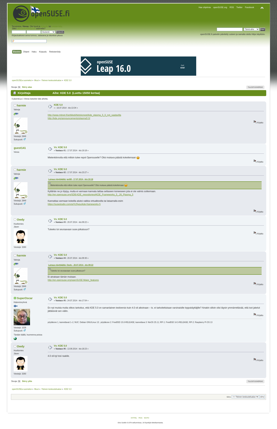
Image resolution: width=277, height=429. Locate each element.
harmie (21, 105)
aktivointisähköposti (26, 28)
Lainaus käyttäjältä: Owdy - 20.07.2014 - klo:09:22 (70, 265)
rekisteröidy (56, 26)
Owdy (20, 219)
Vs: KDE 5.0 (60, 147)
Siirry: (229, 397)
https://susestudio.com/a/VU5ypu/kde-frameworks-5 (74, 204)
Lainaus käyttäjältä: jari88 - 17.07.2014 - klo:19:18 (70, 179)
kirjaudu (44, 26)
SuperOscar (25, 298)
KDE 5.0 (58, 105)
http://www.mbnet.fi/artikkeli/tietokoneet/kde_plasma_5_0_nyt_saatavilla (84, 115)
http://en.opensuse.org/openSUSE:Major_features (73, 280)
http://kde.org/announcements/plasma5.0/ (69, 118)
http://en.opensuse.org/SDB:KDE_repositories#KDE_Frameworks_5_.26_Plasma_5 (90, 194)
